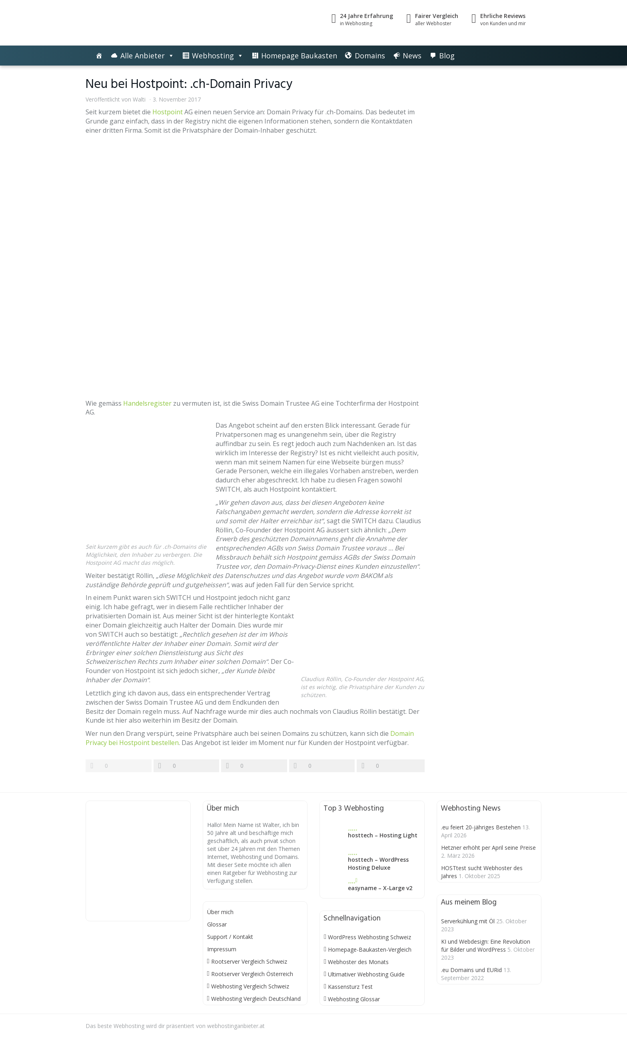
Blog (447, 55)
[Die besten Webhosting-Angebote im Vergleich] (99, 56)
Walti (139, 99)
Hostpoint (167, 112)
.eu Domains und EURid (471, 970)
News (412, 55)
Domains (370, 55)
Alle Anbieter (142, 55)
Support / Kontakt (230, 936)
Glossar (217, 924)
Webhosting (213, 55)
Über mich (220, 912)
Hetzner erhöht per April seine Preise (488, 847)
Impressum (221, 949)
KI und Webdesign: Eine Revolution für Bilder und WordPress (485, 945)
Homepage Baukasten (299, 55)
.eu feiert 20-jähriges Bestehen (481, 827)
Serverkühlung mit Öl (468, 921)
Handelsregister (147, 403)
